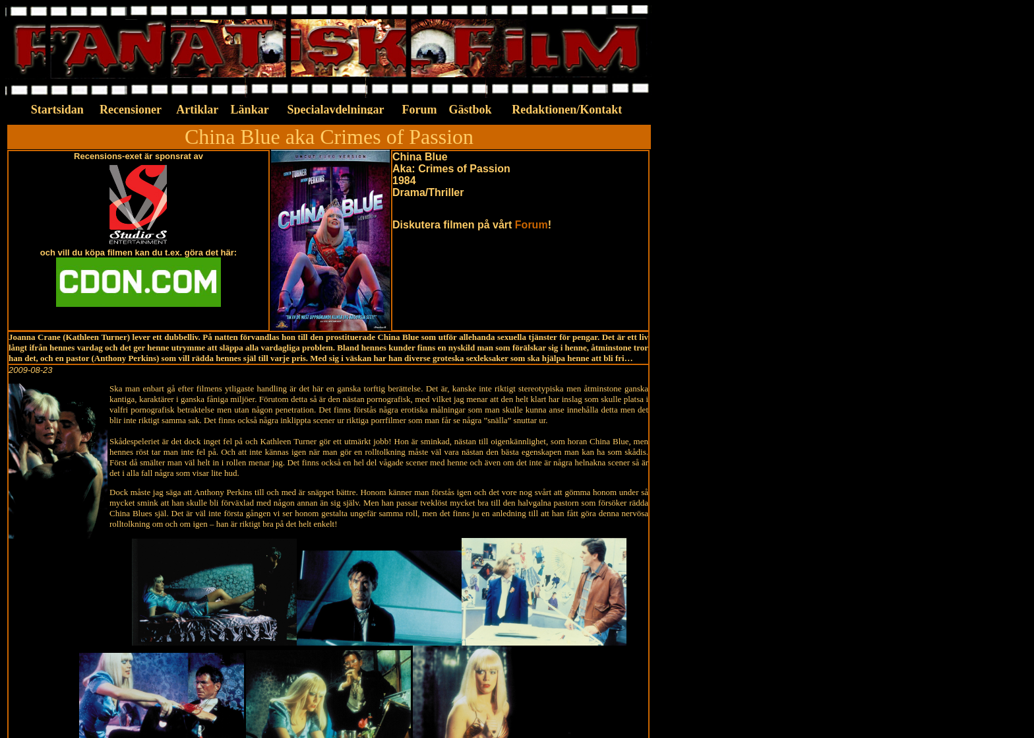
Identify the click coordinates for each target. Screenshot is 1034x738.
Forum (531, 224)
